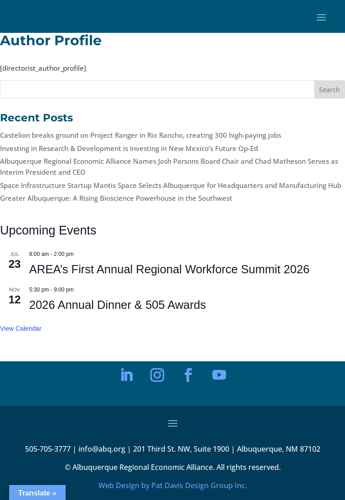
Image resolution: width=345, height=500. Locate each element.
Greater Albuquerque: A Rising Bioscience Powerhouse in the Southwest (116, 198)
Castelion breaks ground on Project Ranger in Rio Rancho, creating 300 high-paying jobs (140, 135)
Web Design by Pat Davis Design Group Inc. (172, 485)
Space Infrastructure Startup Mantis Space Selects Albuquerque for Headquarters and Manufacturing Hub (170, 185)
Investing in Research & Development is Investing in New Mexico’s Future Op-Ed (129, 148)
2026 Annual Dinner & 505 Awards (117, 304)
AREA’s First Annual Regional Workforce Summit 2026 (169, 269)
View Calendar (20, 328)
